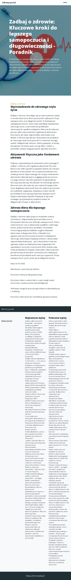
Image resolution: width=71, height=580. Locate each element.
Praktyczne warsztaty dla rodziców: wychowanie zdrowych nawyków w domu (35, 463)
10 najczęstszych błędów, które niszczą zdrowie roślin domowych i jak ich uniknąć (59, 498)
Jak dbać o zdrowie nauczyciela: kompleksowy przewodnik (34, 536)
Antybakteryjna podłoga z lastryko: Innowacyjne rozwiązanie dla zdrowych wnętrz (58, 519)
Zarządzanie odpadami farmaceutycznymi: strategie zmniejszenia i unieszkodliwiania (35, 344)
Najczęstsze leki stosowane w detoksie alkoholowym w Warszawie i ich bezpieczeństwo (35, 426)
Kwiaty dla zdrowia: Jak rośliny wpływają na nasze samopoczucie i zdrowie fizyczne (58, 428)
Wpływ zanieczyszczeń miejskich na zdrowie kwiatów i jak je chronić (57, 452)
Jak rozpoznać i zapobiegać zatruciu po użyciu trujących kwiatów (59, 436)
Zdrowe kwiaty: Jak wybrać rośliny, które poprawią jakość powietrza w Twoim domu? (58, 444)
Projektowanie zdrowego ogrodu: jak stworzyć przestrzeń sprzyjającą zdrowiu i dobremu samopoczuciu (58, 409)
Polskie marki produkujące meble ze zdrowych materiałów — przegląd (34, 476)
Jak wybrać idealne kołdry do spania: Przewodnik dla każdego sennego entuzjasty (35, 500)
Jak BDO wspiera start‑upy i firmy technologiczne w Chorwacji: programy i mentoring (34, 404)
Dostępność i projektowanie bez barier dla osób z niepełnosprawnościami (59, 385)
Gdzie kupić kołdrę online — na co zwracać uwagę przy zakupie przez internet (34, 507)
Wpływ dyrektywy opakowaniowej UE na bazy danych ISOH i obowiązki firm (35, 383)
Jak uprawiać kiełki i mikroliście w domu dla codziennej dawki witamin (58, 401)
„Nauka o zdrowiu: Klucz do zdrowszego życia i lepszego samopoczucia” (35, 443)
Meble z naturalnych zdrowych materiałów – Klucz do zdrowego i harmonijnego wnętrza (33, 484)
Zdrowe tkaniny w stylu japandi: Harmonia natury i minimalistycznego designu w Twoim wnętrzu (59, 340)
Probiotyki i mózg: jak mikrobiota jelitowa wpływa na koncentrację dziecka (58, 485)
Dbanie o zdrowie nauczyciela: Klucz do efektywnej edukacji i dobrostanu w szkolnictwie (34, 528)
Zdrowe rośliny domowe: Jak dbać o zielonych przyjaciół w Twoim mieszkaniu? (59, 491)
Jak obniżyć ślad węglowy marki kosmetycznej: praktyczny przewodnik (34, 330)
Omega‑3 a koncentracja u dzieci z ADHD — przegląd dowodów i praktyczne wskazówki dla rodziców (58, 468)
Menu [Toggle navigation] (65, 2)
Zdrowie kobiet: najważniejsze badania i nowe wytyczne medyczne (35, 449)
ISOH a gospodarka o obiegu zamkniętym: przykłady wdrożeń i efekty (35, 390)
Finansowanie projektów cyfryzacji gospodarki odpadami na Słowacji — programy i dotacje (34, 375)
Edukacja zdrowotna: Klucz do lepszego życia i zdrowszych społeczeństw (34, 456)
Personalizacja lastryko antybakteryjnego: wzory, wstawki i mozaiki (58, 527)
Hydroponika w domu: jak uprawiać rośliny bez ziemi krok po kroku (58, 511)
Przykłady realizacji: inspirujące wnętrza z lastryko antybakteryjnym (58, 542)
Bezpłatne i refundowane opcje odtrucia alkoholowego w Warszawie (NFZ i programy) (35, 353)
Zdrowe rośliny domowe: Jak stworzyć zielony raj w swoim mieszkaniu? (59, 505)
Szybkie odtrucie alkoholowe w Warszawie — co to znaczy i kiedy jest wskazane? (35, 361)
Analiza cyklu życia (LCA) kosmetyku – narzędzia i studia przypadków (33, 323)
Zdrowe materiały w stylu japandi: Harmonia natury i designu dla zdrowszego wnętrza (58, 324)
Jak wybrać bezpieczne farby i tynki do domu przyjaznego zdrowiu (35, 412)
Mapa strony (6, 321)
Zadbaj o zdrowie (18, 104)
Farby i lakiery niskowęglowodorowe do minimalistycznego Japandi (58, 332)
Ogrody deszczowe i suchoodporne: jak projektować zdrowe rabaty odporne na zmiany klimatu (59, 419)
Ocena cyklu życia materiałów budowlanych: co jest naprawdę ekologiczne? (35, 418)
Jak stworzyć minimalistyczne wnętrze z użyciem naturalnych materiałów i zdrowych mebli (35, 492)
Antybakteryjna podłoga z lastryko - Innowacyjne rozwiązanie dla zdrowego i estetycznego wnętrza (58, 534)
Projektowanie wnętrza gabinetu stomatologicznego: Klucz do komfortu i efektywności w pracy (59, 357)
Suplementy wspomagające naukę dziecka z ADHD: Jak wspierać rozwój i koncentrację (58, 459)
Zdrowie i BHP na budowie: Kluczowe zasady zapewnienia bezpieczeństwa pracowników (59, 550)
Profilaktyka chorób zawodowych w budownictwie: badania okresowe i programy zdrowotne (57, 560)
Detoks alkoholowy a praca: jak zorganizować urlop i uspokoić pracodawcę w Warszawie (34, 435)
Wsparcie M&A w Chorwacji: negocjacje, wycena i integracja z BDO (35, 396)
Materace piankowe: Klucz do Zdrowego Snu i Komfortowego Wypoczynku (35, 514)
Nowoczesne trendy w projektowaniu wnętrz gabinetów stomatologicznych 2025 (57, 366)
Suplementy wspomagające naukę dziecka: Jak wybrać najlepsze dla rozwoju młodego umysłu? (58, 477)
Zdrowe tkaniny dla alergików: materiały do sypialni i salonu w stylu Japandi (57, 348)
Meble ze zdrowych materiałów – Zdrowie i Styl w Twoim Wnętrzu (34, 469)
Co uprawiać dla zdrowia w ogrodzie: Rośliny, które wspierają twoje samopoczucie (58, 393)
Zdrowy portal (9, 2)
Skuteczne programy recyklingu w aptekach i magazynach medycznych (34, 336)
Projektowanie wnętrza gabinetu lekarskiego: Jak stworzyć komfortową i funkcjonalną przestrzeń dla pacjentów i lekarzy (59, 376)
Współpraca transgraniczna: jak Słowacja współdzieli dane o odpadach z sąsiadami (35, 367)
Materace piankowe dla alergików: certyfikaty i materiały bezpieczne (33, 520)
